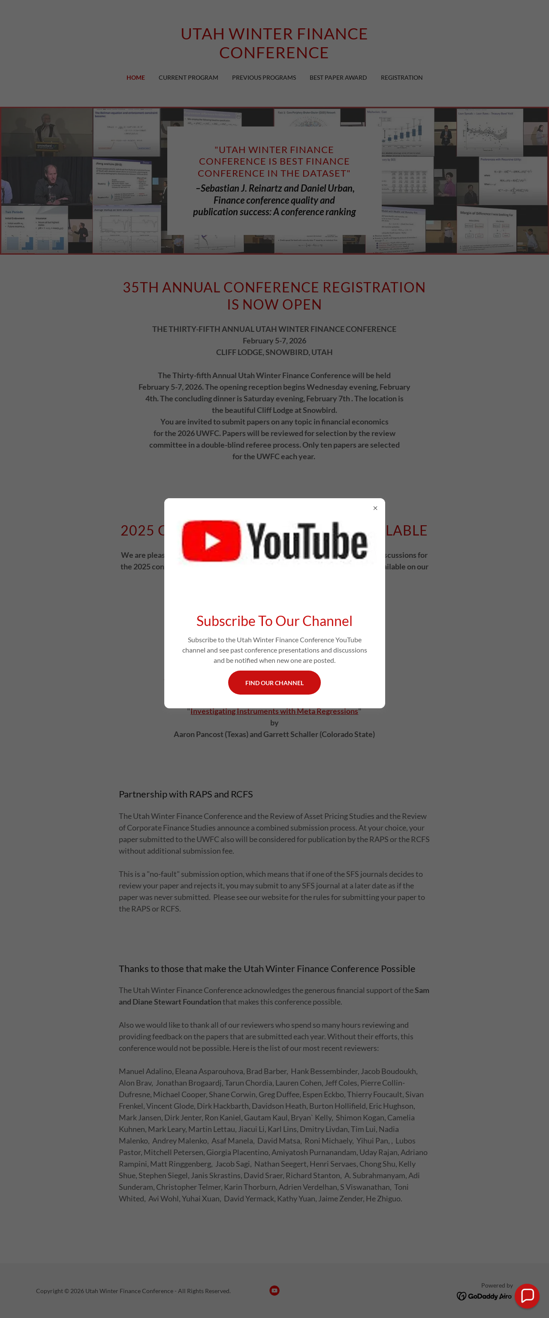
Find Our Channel (274, 682)
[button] (527, 1296)
